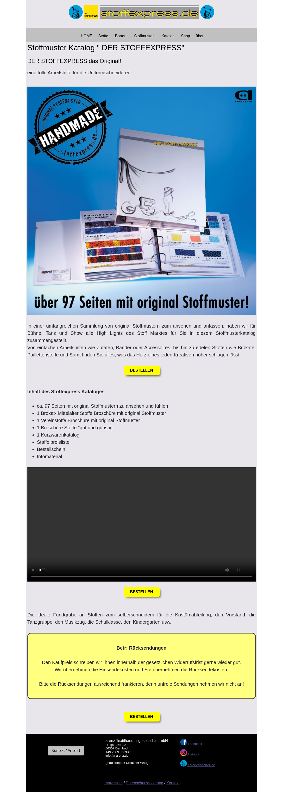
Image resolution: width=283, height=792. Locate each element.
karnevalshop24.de (201, 765)
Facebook (194, 744)
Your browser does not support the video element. (141, 524)
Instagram (194, 754)
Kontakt (172, 783)
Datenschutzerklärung (144, 783)
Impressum (113, 783)
